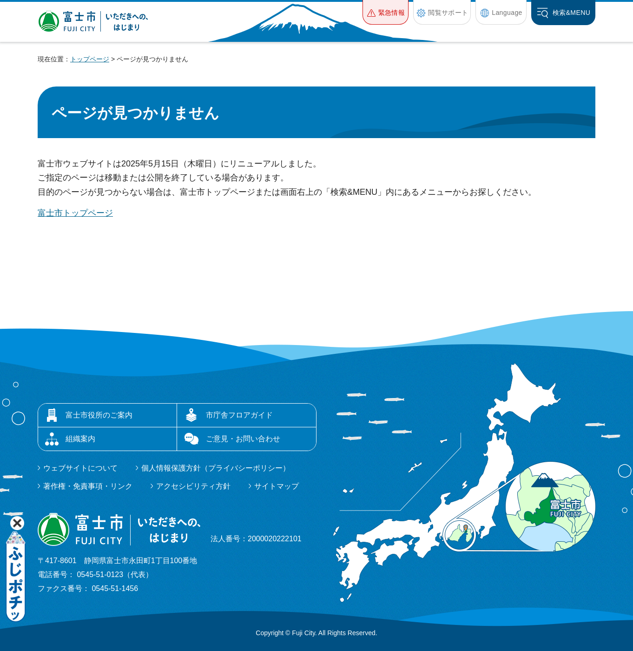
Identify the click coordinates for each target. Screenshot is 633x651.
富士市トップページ (75, 213)
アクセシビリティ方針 (193, 486)
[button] (386, 12)
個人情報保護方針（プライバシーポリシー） (215, 468)
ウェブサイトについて (80, 468)
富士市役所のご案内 (99, 415)
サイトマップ (276, 486)
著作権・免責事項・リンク (87, 486)
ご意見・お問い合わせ (243, 439)
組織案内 (80, 439)
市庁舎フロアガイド (239, 415)
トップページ (89, 59)
